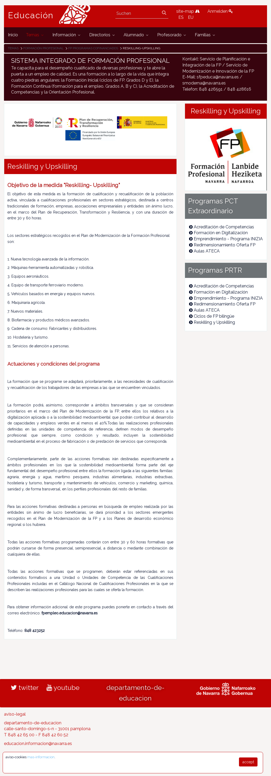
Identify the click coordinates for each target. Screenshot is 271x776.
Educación (30, 15)
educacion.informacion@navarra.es (38, 743)
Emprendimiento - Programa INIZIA (226, 238)
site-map (188, 11)
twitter (25, 687)
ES (181, 17)
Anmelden (220, 11)
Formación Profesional (43, 48)
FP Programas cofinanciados (93, 48)
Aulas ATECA (204, 251)
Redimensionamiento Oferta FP (222, 244)
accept (248, 762)
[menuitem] (13, 35)
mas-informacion (41, 757)
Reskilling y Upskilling (212, 322)
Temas (13, 48)
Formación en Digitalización (218, 232)
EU (190, 17)
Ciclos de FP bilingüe (211, 316)
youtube (63, 687)
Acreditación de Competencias (221, 226)
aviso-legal (15, 714)
